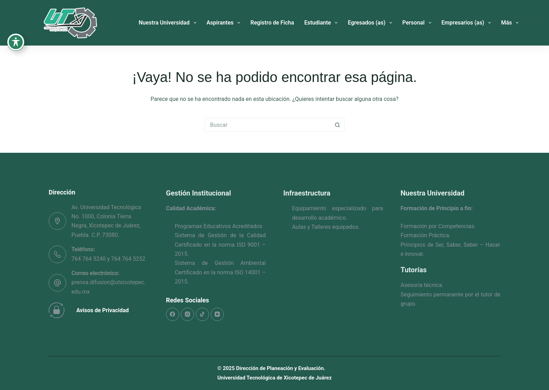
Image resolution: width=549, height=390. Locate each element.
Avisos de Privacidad (102, 310)
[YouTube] (217, 314)
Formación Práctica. (426, 235)
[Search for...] (267, 125)
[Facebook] (172, 314)
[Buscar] (535, 23)
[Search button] (338, 125)
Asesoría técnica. (422, 285)
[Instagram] (187, 314)
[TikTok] (202, 314)
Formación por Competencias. (438, 226)
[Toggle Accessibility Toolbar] (15, 28)
